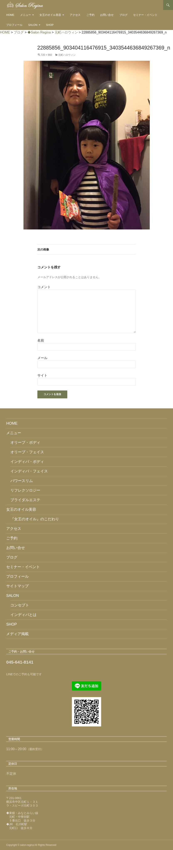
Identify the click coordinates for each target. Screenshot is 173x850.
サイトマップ (17, 586)
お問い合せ (107, 14)
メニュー (25, 14)
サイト (42, 375)
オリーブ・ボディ (25, 442)
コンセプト (19, 605)
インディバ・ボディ (27, 462)
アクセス (75, 14)
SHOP (50, 24)
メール (42, 358)
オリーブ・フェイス (27, 452)
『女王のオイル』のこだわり (34, 519)
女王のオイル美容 (50, 14)
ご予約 (90, 14)
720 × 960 (46, 54)
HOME (10, 14)
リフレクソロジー (25, 490)
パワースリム (21, 481)
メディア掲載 (17, 634)
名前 (40, 340)
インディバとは (23, 615)
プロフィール (14, 24)
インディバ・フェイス (29, 471)
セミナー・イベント (145, 14)
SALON (32, 24)
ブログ (123, 14)
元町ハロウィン (67, 54)
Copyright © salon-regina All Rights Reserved (31, 845)
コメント (44, 287)
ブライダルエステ (25, 500)
